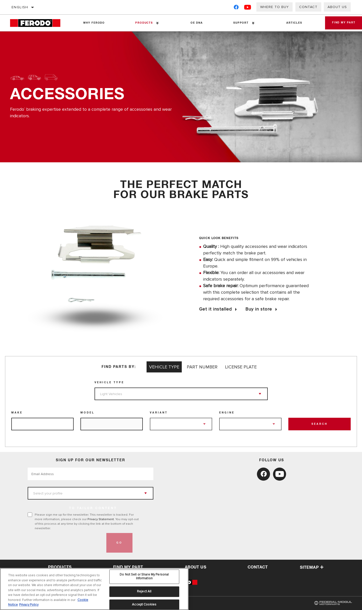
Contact (308, 7)
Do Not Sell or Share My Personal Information (144, 577)
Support (237, 23)
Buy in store (258, 309)
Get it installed (215, 309)
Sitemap (312, 567)
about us (195, 567)
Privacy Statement (100, 519)
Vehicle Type (109, 382)
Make (17, 412)
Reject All (144, 591)
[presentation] (66, 543)
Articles (289, 23)
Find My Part (128, 567)
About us (337, 7)
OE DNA (194, 23)
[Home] (39, 23)
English (20, 7)
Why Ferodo (93, 23)
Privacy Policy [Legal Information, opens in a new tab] (28, 605)
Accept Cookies (144, 604)
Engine (227, 412)
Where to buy (274, 7)
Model (87, 412)
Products (142, 23)
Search (319, 424)
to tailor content (93, 508)
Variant (159, 412)
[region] (94, 589)
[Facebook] (236, 8)
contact (258, 567)
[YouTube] (247, 8)
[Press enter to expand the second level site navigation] (155, 23)
